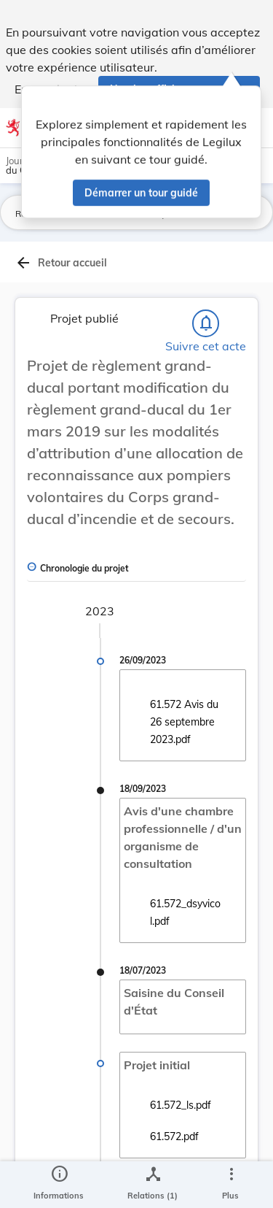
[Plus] (231, 1184)
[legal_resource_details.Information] (58, 1184)
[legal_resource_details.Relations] (152, 1184)
